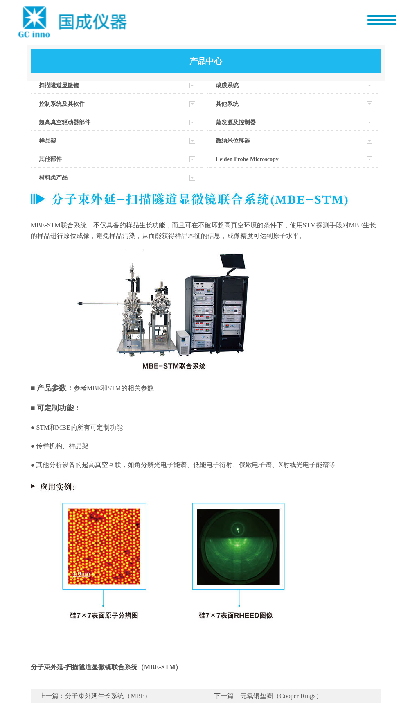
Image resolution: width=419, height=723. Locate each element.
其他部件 (50, 159)
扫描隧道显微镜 (59, 85)
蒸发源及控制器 (236, 122)
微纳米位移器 (233, 141)
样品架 (47, 141)
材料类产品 (53, 178)
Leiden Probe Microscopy (247, 159)
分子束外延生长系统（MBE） (108, 695)
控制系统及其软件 (62, 104)
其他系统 (227, 104)
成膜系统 (227, 85)
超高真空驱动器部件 (64, 122)
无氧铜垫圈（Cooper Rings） (281, 695)
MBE (63, 427)
